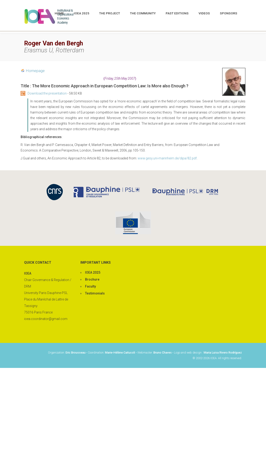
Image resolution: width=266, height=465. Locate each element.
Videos (204, 13)
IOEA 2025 (81, 13)
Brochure (92, 279)
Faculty (90, 286)
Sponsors (228, 13)
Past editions (177, 13)
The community (143, 13)
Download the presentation (47, 93)
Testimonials (95, 293)
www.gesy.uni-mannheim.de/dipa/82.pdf (167, 158)
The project (109, 13)
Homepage (35, 70)
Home (59, 13)
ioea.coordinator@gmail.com (45, 319)
